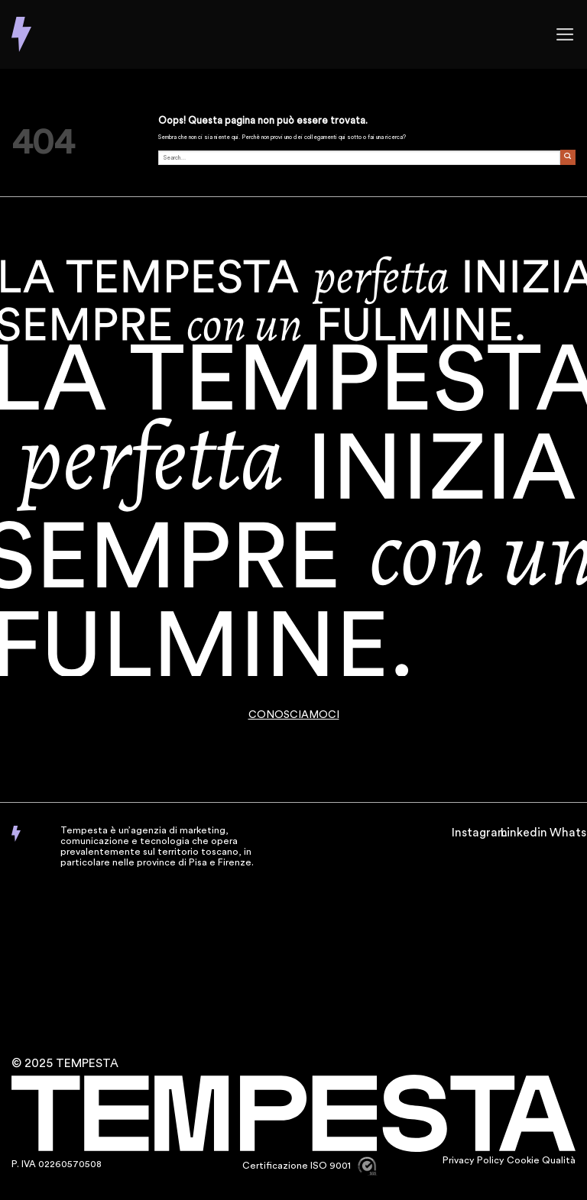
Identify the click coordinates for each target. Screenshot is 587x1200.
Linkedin (524, 832)
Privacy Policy (473, 1160)
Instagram (480, 832)
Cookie (523, 1160)
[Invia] (568, 157)
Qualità (559, 1160)
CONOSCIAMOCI (293, 715)
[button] (565, 34)
